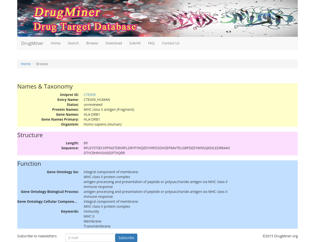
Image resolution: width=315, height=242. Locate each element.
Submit (135, 43)
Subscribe (126, 237)
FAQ (151, 43)
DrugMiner (32, 43)
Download (114, 43)
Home (56, 43)
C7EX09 (90, 94)
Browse (92, 43)
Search (73, 43)
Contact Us (171, 43)
